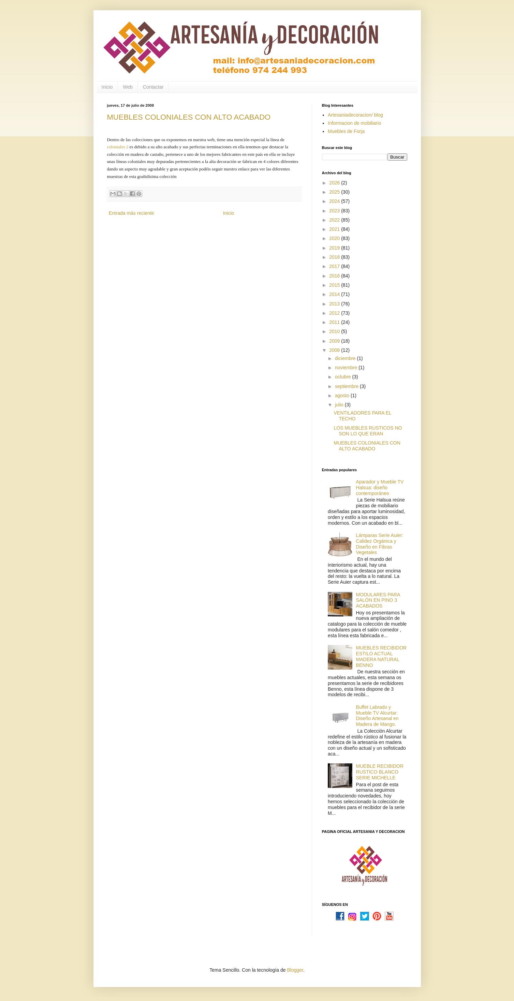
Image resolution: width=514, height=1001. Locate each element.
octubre (343, 376)
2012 (335, 313)
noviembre (346, 367)
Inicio (107, 87)
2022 (335, 220)
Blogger (295, 970)
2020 (335, 238)
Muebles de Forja (346, 131)
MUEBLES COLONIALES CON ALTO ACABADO (189, 117)
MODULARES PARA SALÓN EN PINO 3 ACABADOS (378, 600)
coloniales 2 (118, 146)
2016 (335, 276)
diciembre (346, 358)
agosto (343, 395)
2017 (335, 266)
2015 (335, 285)
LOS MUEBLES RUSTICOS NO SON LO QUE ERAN (368, 430)
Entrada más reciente (131, 213)
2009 (335, 341)
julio (340, 404)
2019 (335, 248)
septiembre (347, 386)
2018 (335, 257)
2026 (335, 182)
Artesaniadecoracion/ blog (355, 115)
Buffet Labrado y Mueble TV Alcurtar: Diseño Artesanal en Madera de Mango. (377, 715)
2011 (335, 322)
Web (128, 87)
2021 (335, 229)
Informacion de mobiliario (354, 123)
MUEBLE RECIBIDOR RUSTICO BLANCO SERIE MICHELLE (379, 771)
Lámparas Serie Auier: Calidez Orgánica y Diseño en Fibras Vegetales (379, 544)
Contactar (153, 87)
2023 (335, 210)
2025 (335, 192)
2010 (335, 331)
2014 (335, 294)
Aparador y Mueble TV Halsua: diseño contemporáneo (380, 487)
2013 (335, 304)
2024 (335, 201)
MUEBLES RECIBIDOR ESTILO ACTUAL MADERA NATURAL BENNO (381, 656)
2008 (335, 350)
